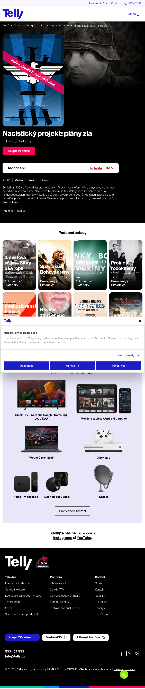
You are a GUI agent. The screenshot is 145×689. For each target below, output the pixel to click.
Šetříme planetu (59, 603)
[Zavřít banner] (140, 321)
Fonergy (100, 609)
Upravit (72, 365)
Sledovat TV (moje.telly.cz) (21, 615)
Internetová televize (17, 584)
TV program (12, 603)
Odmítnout (26, 365)
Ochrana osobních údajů (65, 597)
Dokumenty (50, 26)
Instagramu (62, 539)
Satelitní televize (15, 591)
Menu (134, 14)
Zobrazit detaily (124, 355)
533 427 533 (14, 653)
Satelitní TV (57, 591)
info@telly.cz (15, 658)
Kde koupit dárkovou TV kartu (23, 597)
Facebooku (85, 534)
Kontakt (112, 3)
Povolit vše (118, 365)
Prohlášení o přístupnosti (65, 609)
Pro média (101, 603)
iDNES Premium (104, 615)
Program (33, 26)
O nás (98, 584)
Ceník (8, 609)
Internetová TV (59, 584)
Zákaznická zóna (93, 3)
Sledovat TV (56, 639)
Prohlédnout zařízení (72, 512)
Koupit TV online (19, 151)
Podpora (56, 578)
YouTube (84, 539)
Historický (67, 26)
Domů (6, 26)
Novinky (100, 597)
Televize (19, 26)
